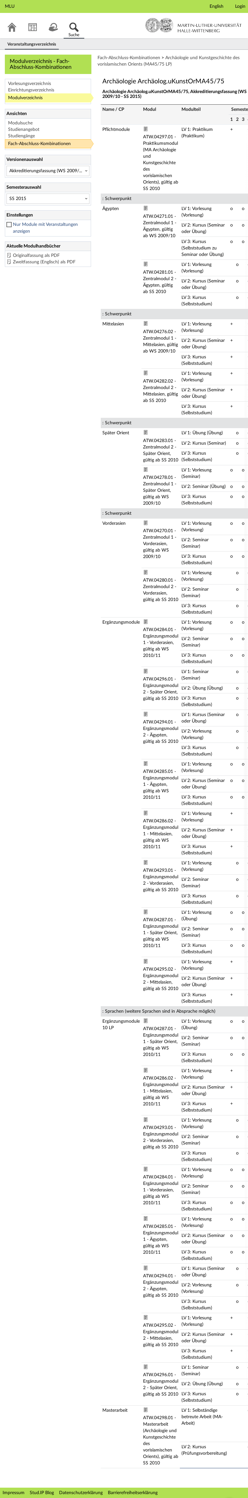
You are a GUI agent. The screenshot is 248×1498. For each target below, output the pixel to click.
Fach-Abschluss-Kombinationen (39, 144)
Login (240, 6)
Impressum (14, 1493)
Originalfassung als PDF (36, 255)
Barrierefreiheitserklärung (133, 1493)
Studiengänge (21, 136)
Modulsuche (20, 123)
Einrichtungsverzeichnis (31, 90)
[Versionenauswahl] (47, 171)
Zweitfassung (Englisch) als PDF (44, 262)
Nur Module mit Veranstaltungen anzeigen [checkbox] (45, 228)
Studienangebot (23, 129)
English (216, 6)
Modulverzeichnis (25, 98)
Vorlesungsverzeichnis (29, 83)
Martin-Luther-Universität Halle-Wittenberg (193, 25)
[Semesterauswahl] (47, 199)
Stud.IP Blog (42, 1493)
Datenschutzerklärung (81, 1493)
